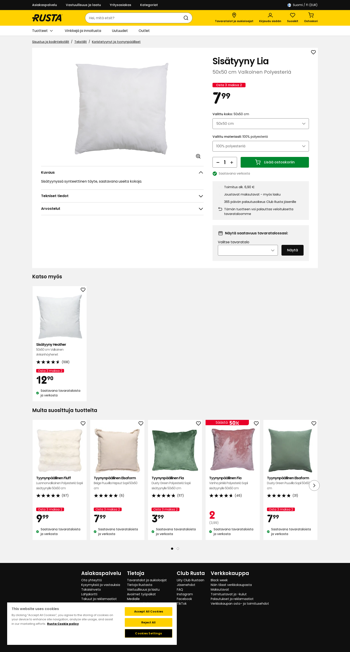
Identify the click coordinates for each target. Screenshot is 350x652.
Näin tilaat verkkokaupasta (231, 585)
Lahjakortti (89, 594)
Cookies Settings (148, 633)
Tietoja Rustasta (139, 585)
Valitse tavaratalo (233, 248)
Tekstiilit (80, 42)
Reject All (148, 622)
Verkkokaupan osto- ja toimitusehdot (240, 603)
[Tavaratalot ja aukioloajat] (234, 17)
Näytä (292, 256)
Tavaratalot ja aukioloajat (147, 580)
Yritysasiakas (120, 5)
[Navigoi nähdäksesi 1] (172, 555)
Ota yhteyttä (91, 580)
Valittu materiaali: (240, 142)
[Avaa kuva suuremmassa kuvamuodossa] (198, 156)
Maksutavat (220, 589)
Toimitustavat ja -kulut (229, 594)
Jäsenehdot (186, 585)
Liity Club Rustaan (190, 580)
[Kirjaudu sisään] (270, 17)
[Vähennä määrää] (217, 168)
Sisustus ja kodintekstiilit (50, 42)
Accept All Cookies (148, 611)
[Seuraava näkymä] (314, 491)
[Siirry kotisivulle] (47, 17)
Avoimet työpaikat (141, 594)
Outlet (144, 30)
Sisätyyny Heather (59, 355)
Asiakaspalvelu (44, 5)
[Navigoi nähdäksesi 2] (178, 555)
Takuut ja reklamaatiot (99, 599)
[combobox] (134, 17)
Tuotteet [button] (42, 30)
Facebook (184, 599)
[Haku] (186, 17)
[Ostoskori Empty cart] (311, 17)
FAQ (180, 589)
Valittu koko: (230, 120)
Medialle (133, 599)
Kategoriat (149, 5)
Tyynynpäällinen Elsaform (117, 489)
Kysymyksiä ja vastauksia (100, 585)
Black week (219, 580)
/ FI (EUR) (303, 5)
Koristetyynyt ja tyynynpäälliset (116, 42)
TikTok (182, 603)
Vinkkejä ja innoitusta (83, 30)
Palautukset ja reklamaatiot (232, 599)
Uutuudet (120, 30)
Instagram (185, 594)
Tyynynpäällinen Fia (175, 489)
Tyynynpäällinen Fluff (59, 489)
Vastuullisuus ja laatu (83, 5)
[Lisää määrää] (231, 168)
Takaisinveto (91, 589)
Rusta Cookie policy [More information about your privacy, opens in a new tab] (63, 624)
